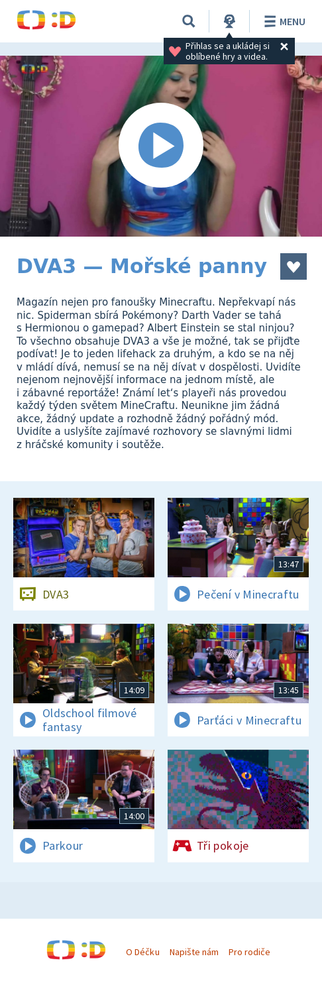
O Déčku (142, 952)
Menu (282, 21)
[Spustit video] (161, 146)
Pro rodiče (249, 952)
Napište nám (194, 952)
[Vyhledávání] (189, 21)
